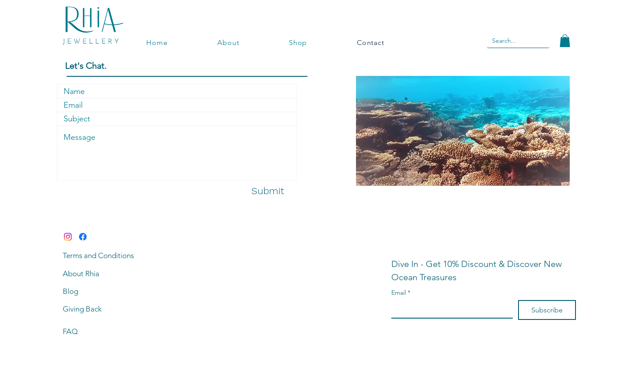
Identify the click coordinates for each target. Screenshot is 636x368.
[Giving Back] (104, 309)
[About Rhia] (104, 273)
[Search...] (505, 41)
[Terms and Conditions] (104, 255)
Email (400, 293)
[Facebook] (83, 237)
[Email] (449, 309)
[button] (565, 40)
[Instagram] (68, 237)
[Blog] (104, 291)
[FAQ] (104, 331)
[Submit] (267, 191)
